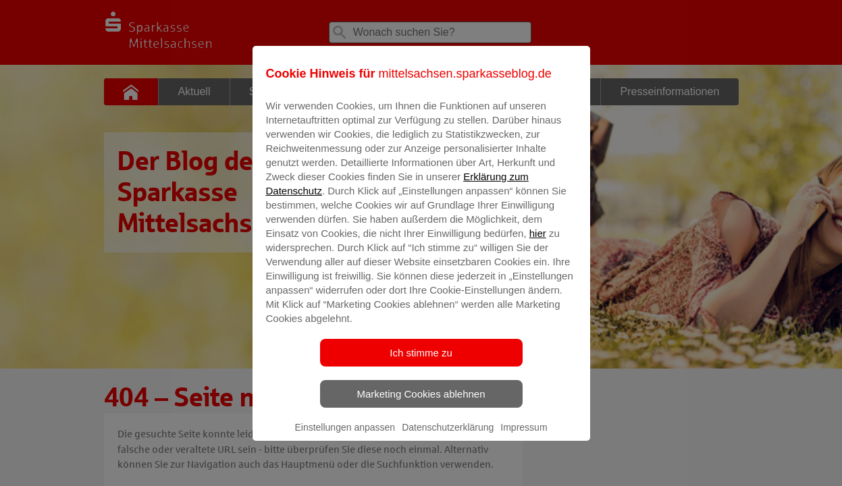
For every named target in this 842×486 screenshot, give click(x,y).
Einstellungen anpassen (344, 436)
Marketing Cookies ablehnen (421, 403)
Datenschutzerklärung (448, 436)
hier (537, 242)
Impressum (523, 436)
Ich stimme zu (421, 362)
